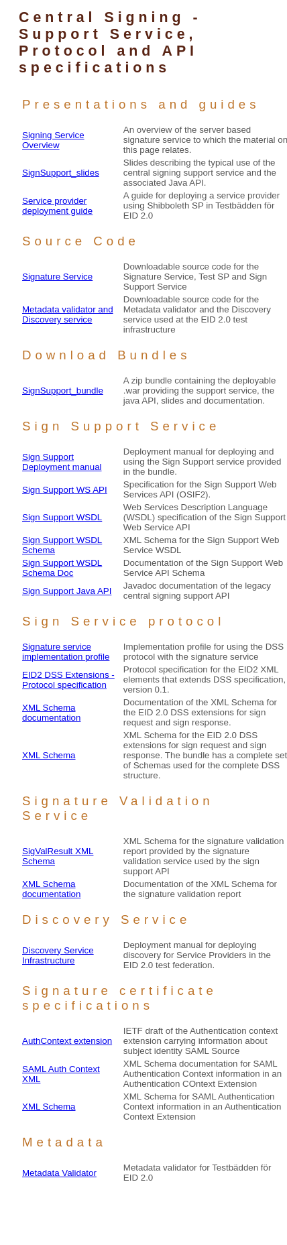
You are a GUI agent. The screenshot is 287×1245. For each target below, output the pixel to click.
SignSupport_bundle (62, 391)
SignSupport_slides (60, 173)
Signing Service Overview (53, 140)
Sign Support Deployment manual (62, 462)
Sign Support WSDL (62, 517)
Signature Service (57, 277)
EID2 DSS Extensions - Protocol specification (68, 680)
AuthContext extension (67, 1041)
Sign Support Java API (66, 591)
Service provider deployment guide (57, 206)
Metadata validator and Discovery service (67, 314)
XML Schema (49, 755)
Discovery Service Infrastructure (58, 955)
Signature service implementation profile (65, 652)
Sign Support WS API (64, 490)
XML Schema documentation (51, 713)
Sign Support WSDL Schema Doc (62, 568)
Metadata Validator (59, 1173)
